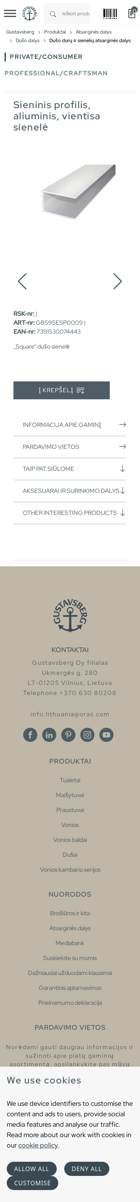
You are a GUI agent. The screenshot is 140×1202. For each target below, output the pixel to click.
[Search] (53, 13)
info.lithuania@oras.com (70, 714)
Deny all (87, 1169)
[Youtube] (106, 735)
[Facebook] (30, 735)
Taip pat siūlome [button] (75, 469)
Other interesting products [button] (75, 513)
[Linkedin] (49, 735)
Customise (32, 1183)
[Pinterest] (68, 735)
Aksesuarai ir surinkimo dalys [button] (75, 491)
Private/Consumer (46, 57)
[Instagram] (87, 735)
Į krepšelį (62, 390)
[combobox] (76, 13)
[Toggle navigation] (10, 13)
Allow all (31, 1169)
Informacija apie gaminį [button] (75, 425)
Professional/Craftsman (56, 73)
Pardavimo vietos (75, 447)
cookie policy (38, 1145)
